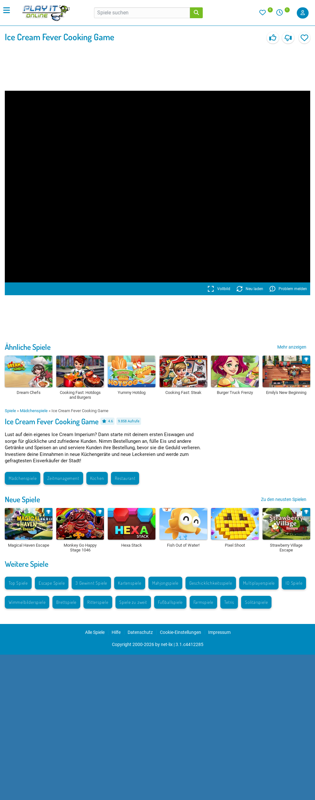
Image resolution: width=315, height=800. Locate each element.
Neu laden (250, 289)
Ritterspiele (97, 602)
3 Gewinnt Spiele (91, 583)
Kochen (97, 478)
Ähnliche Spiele (28, 347)
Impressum (219, 632)
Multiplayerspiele (259, 583)
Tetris (229, 602)
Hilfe (116, 632)
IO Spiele (294, 583)
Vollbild (219, 289)
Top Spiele (18, 583)
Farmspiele (203, 602)
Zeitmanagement (63, 478)
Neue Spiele (22, 499)
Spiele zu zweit (133, 602)
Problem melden (288, 289)
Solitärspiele (256, 602)
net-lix (167, 644)
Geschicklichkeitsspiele (210, 583)
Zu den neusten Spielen (283, 499)
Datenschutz (140, 632)
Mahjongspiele (165, 583)
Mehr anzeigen (291, 347)
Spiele (10, 410)
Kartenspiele (129, 583)
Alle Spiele (95, 632)
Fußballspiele (170, 602)
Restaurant (125, 478)
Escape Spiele (52, 583)
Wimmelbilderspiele (27, 602)
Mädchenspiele (34, 410)
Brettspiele (66, 602)
